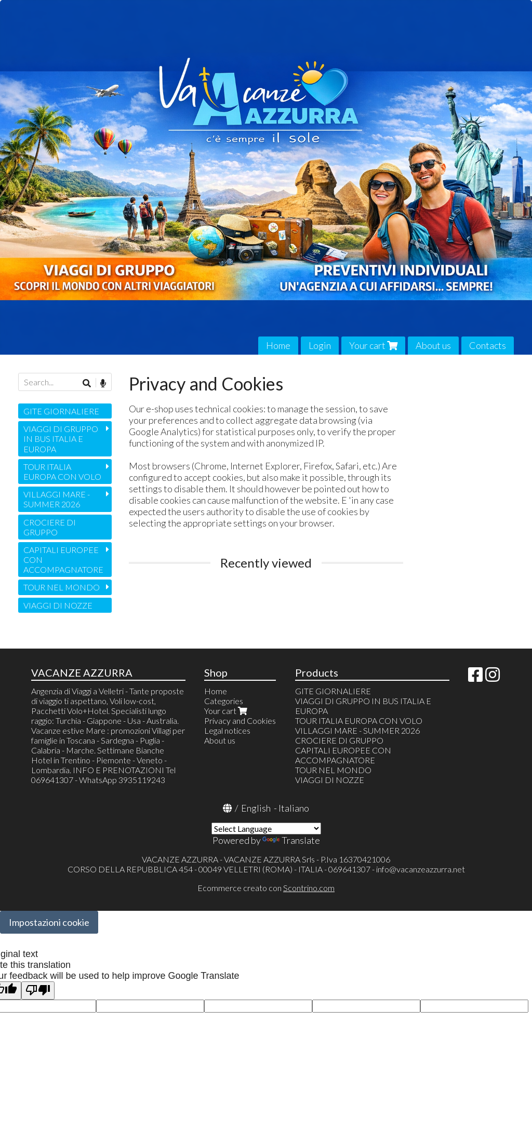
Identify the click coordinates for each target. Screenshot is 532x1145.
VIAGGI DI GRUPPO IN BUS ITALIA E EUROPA (60, 438)
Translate (291, 840)
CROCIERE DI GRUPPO (49, 527)
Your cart (373, 345)
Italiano (293, 808)
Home (278, 345)
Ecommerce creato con (266, 888)
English (256, 808)
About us (433, 345)
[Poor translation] (38, 990)
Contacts (487, 345)
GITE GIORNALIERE (61, 411)
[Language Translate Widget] (266, 828)
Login (320, 345)
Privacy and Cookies (240, 720)
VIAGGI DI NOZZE (57, 605)
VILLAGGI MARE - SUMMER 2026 (56, 499)
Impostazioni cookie (49, 922)
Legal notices (227, 730)
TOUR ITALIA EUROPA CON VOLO (62, 471)
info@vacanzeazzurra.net (420, 869)
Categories (223, 701)
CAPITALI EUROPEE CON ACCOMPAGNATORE (63, 559)
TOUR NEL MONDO (61, 587)
